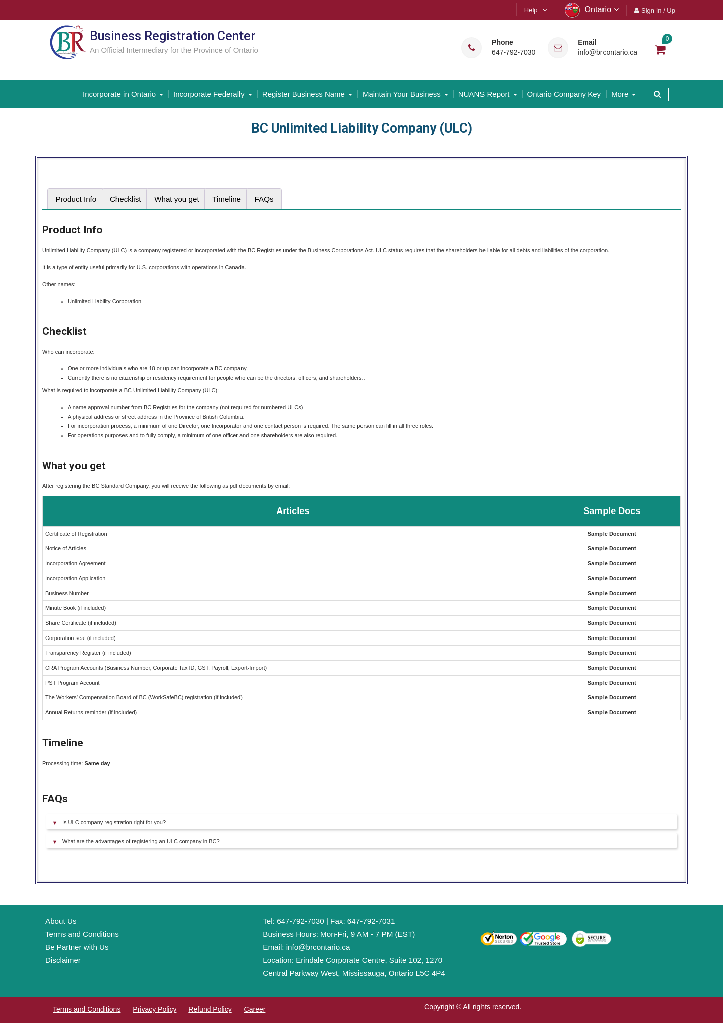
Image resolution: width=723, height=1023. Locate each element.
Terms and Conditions (82, 934)
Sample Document (612, 534)
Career (255, 1009)
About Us (60, 921)
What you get (176, 199)
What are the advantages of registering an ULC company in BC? (141, 841)
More (619, 94)
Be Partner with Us (77, 947)
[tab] (75, 199)
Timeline (226, 199)
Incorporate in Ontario (119, 94)
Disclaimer (63, 960)
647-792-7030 (513, 52)
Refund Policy (209, 1009)
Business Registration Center (173, 36)
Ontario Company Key (564, 94)
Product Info (75, 199)
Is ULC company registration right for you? (114, 822)
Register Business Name (303, 94)
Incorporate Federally (209, 94)
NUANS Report (484, 94)
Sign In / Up (658, 10)
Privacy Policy (154, 1009)
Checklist (125, 199)
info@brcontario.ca (607, 52)
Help (531, 10)
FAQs (264, 199)
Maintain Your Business (402, 94)
